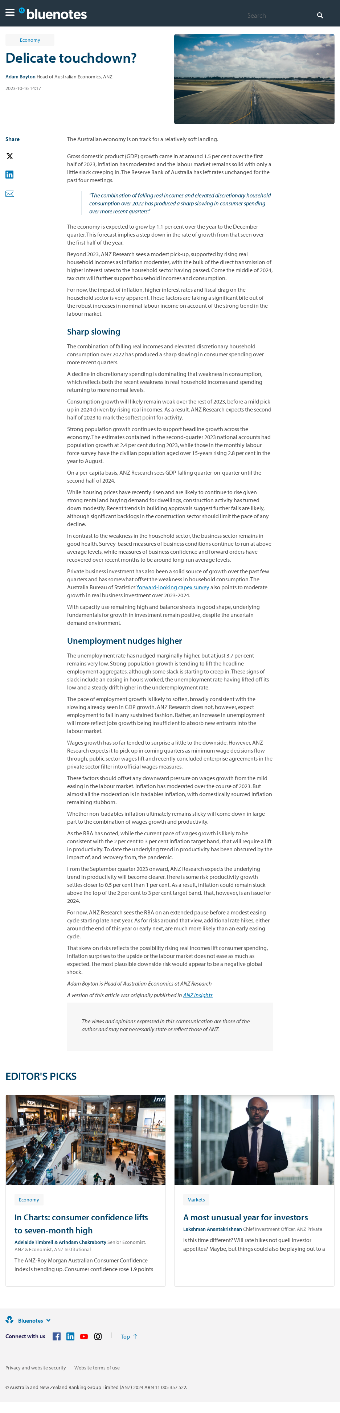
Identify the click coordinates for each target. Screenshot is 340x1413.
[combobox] (285, 15)
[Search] (285, 15)
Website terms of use (97, 1367)
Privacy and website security (35, 1367)
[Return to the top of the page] (129, 1336)
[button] (10, 13)
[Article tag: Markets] (196, 1199)
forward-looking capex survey (173, 587)
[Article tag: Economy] (29, 1199)
